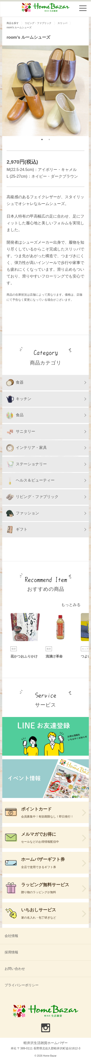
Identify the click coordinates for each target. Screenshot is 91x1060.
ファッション (22, 513)
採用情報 (11, 952)
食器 (15, 383)
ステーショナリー (26, 464)
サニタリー (20, 432)
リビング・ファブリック (32, 497)
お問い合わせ (15, 969)
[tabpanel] (45, 90)
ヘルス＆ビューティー (30, 480)
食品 (15, 415)
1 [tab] (42, 139)
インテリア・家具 (26, 448)
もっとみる (71, 605)
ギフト (16, 530)
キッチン (18, 399)
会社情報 (11, 936)
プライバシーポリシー (22, 985)
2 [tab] (49, 139)
